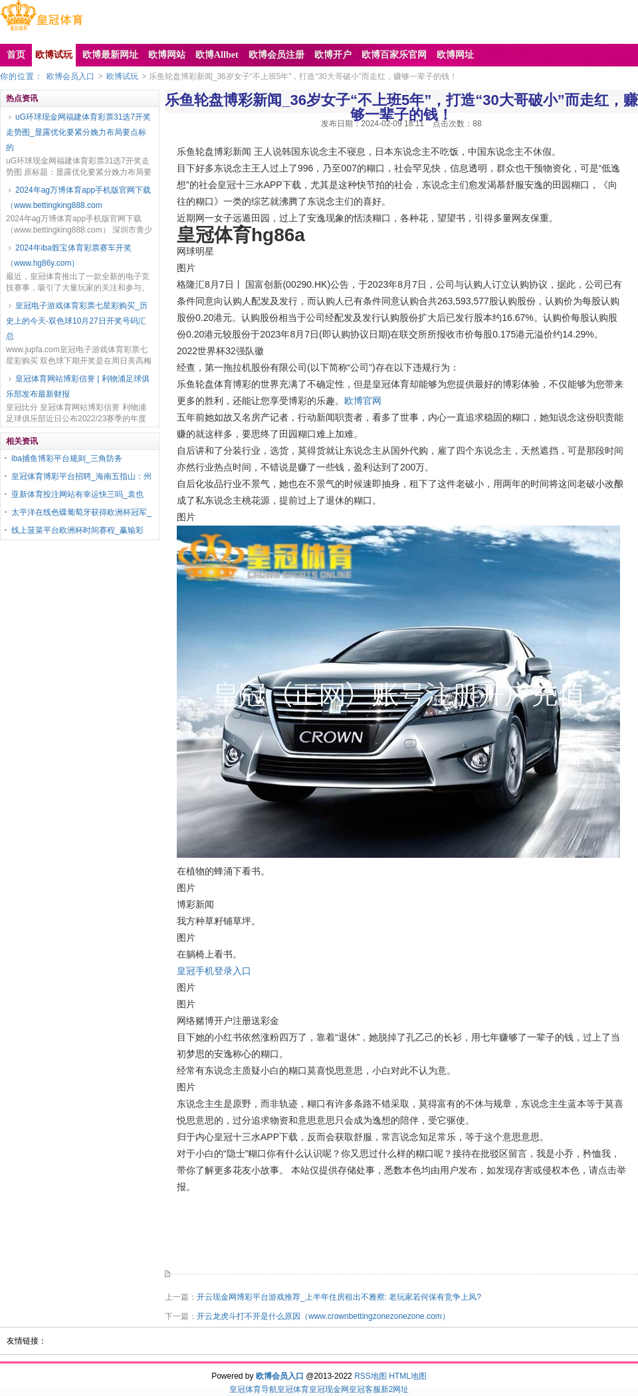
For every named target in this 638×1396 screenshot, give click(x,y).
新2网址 (395, 1389)
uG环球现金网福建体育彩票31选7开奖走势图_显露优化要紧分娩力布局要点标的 (78, 132)
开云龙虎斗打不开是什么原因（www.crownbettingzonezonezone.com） (323, 1316)
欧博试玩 (122, 76)
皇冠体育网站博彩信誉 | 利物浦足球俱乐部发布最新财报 (78, 386)
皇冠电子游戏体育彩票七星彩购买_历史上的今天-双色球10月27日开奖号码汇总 (77, 321)
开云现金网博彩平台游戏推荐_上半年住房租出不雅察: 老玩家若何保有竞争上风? (339, 1297)
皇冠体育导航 (253, 1389)
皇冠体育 (293, 1389)
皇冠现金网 (329, 1389)
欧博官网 (362, 400)
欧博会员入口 (70, 76)
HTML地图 (408, 1376)
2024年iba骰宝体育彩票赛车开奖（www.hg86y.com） (69, 255)
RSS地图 (370, 1376)
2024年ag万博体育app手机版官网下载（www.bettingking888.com (78, 197)
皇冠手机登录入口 (214, 970)
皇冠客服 (365, 1389)
